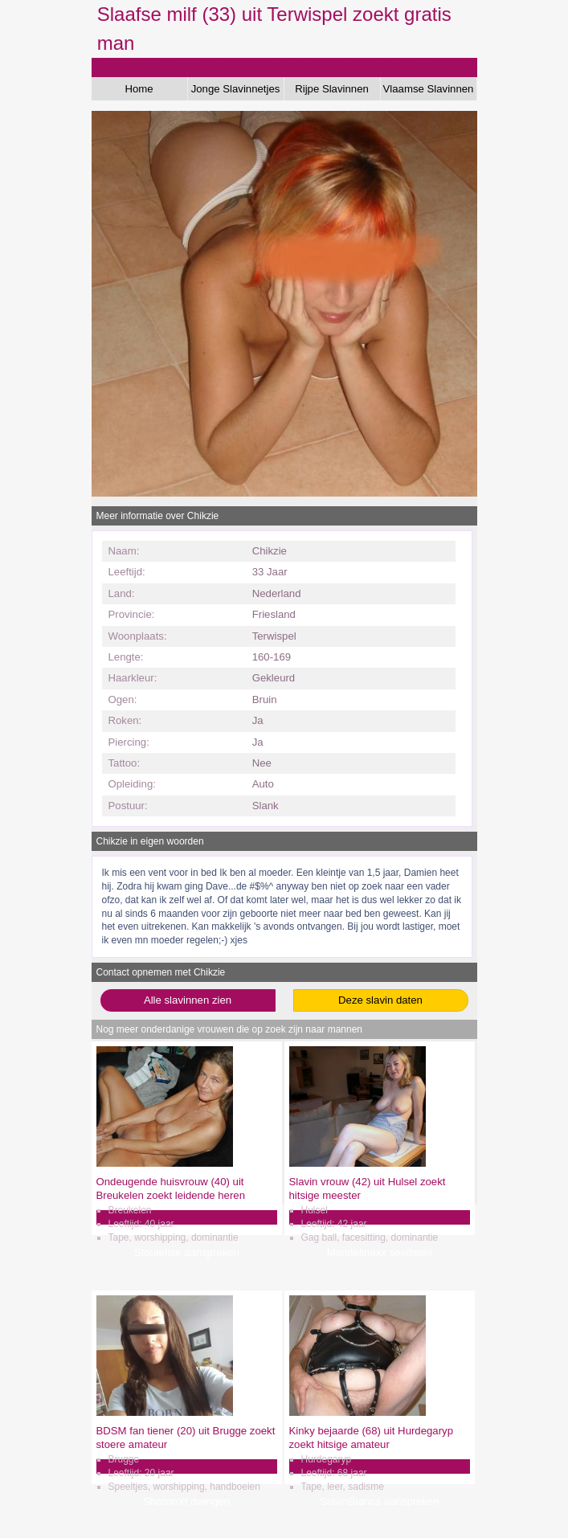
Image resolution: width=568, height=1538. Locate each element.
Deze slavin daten (380, 1000)
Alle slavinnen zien (187, 1000)
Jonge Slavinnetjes (235, 89)
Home (139, 89)
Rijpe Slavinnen (332, 89)
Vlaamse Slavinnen (428, 89)
